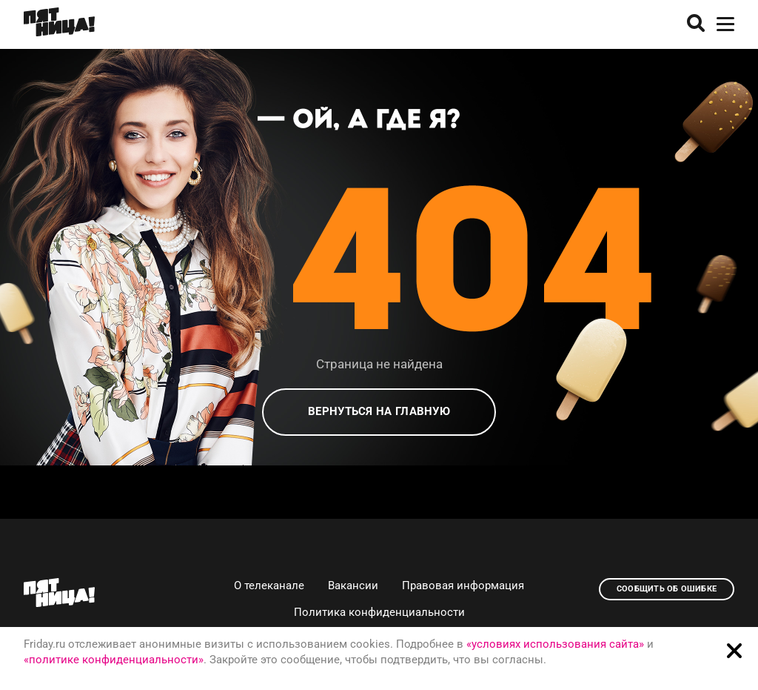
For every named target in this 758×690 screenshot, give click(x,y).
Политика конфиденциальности (379, 612)
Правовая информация (463, 585)
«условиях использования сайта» (555, 644)
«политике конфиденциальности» (114, 659)
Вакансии (353, 585)
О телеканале (269, 585)
